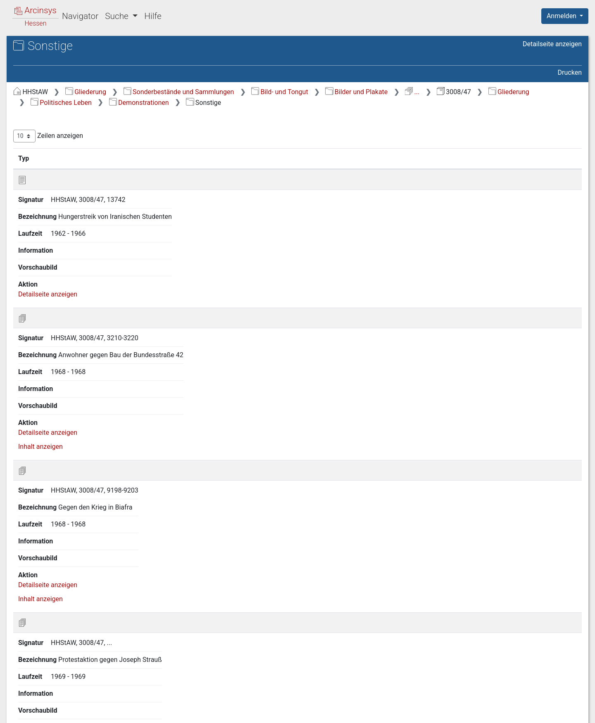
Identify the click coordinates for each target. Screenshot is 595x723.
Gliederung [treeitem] (35, 96)
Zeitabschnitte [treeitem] (50, 106)
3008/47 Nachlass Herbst (74, 73)
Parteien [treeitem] (49, 268)
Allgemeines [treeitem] (55, 177)
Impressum (567, 712)
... (551, 92)
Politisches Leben (309, 103)
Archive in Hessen (46, 47)
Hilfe (152, 16)
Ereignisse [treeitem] (44, 136)
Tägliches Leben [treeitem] (53, 126)
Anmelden (562, 16)
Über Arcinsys (381, 712)
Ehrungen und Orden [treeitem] (67, 258)
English (19, 706)
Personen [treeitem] (43, 156)
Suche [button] (118, 16)
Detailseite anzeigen (552, 44)
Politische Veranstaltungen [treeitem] (76, 187)
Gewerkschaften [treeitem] (61, 197)
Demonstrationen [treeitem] (62, 207)
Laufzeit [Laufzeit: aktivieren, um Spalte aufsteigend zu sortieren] (392, 158)
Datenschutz (443, 712)
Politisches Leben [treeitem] (55, 167)
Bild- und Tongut (418, 92)
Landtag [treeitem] (49, 278)
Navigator (80, 16)
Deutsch (50, 706)
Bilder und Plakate (495, 92)
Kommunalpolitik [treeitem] (62, 289)
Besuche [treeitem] (49, 248)
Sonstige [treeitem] (57, 237)
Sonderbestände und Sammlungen (317, 92)
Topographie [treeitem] (47, 146)
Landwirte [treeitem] (59, 217)
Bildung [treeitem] (55, 227)
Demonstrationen (387, 103)
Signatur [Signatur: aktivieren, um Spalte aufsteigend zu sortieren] (201, 158)
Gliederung (224, 92)
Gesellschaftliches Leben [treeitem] (66, 116)
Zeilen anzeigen (187, 136)
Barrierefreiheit (507, 712)
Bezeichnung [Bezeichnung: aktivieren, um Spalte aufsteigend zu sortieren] (278, 158)
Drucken (570, 72)
